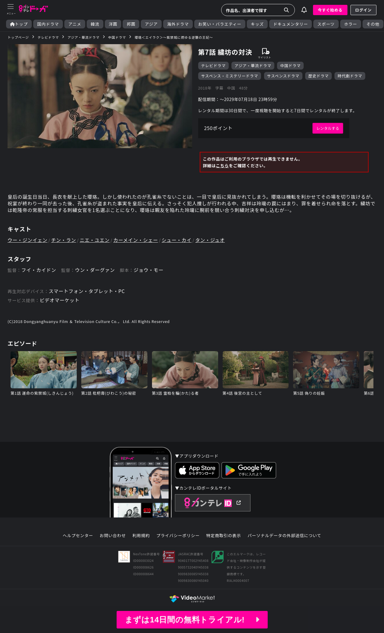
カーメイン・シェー (138, 241)
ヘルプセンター (78, 538)
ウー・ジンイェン (28, 241)
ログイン (363, 10)
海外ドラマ (178, 24)
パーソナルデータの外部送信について (284, 538)
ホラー (350, 24)
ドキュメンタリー (290, 24)
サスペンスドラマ (283, 76)
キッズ (257, 24)
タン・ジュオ (213, 241)
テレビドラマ (213, 66)
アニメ (74, 24)
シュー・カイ (179, 241)
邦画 (131, 24)
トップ (19, 24)
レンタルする (327, 129)
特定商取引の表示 (223, 538)
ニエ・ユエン (96, 241)
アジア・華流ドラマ (252, 66)
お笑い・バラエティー (219, 24)
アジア (151, 24)
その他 (372, 24)
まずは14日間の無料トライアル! (191, 619)
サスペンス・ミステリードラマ (229, 76)
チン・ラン (64, 241)
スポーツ (325, 24)
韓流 (95, 24)
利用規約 (141, 538)
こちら (222, 166)
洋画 (113, 24)
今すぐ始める (330, 10)
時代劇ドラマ (350, 76)
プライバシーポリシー (178, 538)
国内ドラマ (48, 24)
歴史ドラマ (318, 76)
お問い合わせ (113, 538)
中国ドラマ (290, 66)
